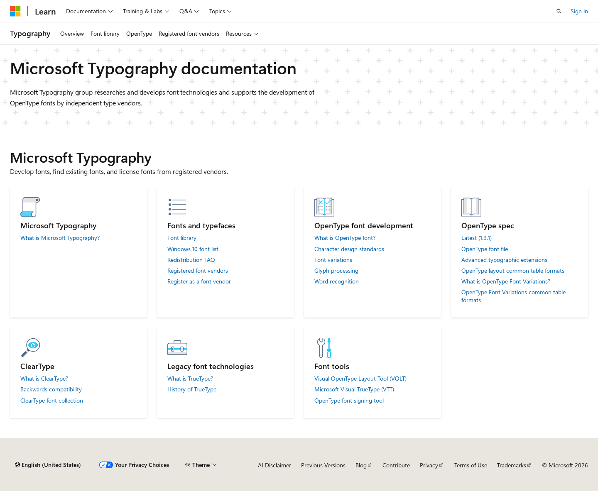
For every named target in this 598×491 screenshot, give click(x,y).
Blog (361, 465)
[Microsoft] (15, 11)
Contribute (396, 465)
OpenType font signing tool (349, 400)
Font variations (333, 260)
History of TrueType (191, 389)
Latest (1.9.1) (476, 238)
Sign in (579, 11)
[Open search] (559, 11)
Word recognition (336, 281)
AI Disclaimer (274, 465)
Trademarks (511, 465)
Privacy (429, 465)
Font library (181, 238)
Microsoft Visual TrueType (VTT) (354, 389)
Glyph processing (336, 270)
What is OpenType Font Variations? (505, 281)
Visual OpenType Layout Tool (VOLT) (360, 378)
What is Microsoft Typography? (60, 238)
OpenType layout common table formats (512, 270)
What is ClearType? (44, 378)
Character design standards (349, 249)
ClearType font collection (51, 400)
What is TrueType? (190, 378)
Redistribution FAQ (191, 260)
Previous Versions (323, 465)
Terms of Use (470, 465)
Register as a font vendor (199, 281)
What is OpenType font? (344, 238)
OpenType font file (484, 249)
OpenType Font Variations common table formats (513, 295)
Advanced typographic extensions (504, 260)
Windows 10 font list (192, 249)
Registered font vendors (197, 270)
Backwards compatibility (51, 389)
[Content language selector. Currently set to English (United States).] (48, 464)
